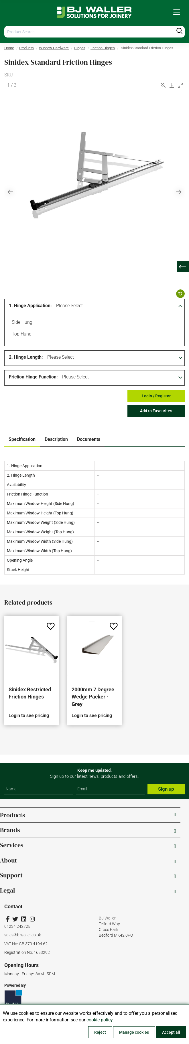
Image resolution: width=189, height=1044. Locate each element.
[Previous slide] (10, 191)
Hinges (79, 48)
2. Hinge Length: (26, 357)
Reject (100, 1032)
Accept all (171, 1032)
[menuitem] (176, 12)
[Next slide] (179, 191)
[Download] (172, 85)
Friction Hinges (102, 48)
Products (26, 48)
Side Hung (21, 323)
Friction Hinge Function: (33, 377)
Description (56, 439)
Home (9, 48)
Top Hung (21, 334)
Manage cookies (134, 1032)
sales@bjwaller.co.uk (22, 935)
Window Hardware (54, 48)
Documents (88, 439)
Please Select (69, 305)
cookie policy (99, 1020)
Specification (22, 439)
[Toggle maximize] (180, 85)
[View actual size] (163, 85)
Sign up (166, 789)
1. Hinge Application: (30, 305)
